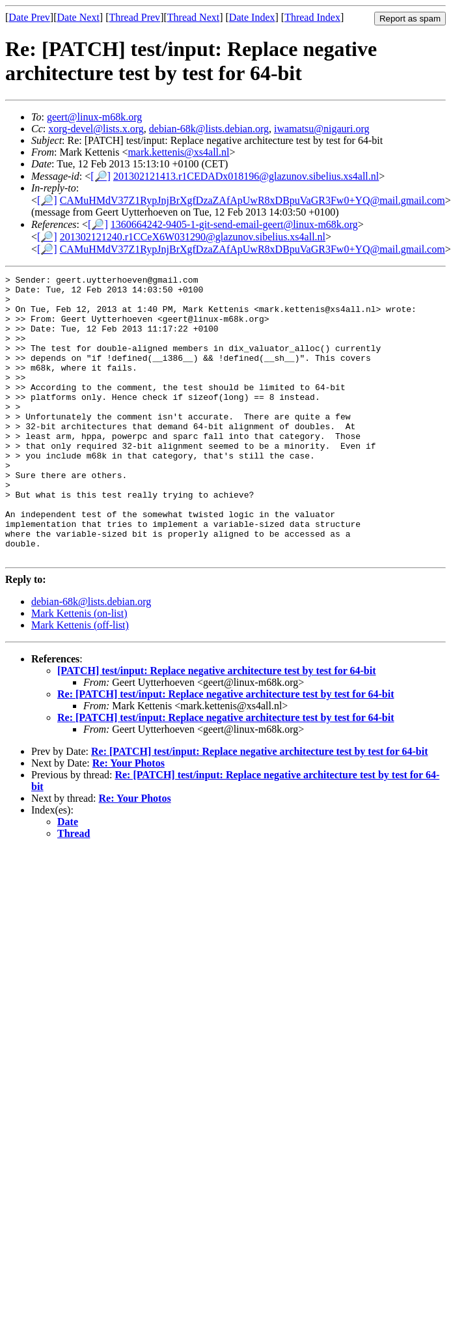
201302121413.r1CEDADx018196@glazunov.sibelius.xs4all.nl (246, 176)
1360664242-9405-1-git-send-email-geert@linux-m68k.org (234, 224)
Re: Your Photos (128, 819)
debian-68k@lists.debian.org (209, 128)
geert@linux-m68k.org (94, 116)
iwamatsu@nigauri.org (321, 128)
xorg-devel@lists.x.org (96, 128)
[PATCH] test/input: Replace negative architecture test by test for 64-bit (216, 727)
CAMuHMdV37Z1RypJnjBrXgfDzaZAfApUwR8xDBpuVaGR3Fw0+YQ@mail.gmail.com (252, 200)
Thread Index (312, 17)
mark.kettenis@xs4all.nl (178, 152)
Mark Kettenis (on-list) (79, 669)
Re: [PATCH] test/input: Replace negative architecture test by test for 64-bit (225, 750)
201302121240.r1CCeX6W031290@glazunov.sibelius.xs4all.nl (192, 236)
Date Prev (29, 17)
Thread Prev (134, 17)
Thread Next (193, 17)
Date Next (78, 17)
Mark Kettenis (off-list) (80, 681)
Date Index (252, 17)
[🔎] (100, 176)
